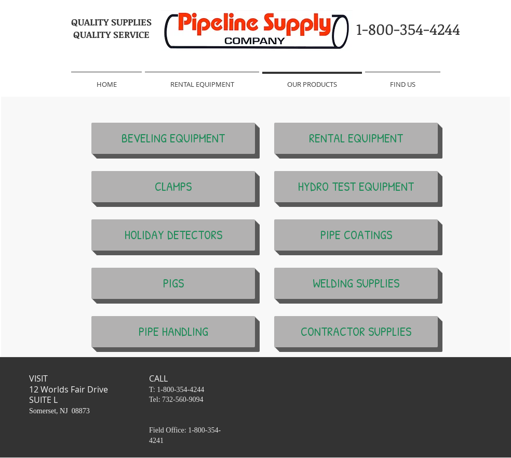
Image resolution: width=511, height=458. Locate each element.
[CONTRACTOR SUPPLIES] (356, 331)
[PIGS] (173, 283)
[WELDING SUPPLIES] (356, 283)
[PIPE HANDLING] (173, 331)
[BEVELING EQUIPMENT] (173, 138)
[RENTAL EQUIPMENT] (356, 138)
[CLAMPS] (173, 186)
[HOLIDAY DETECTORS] (173, 235)
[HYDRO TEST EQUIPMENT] (356, 186)
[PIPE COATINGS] (356, 235)
